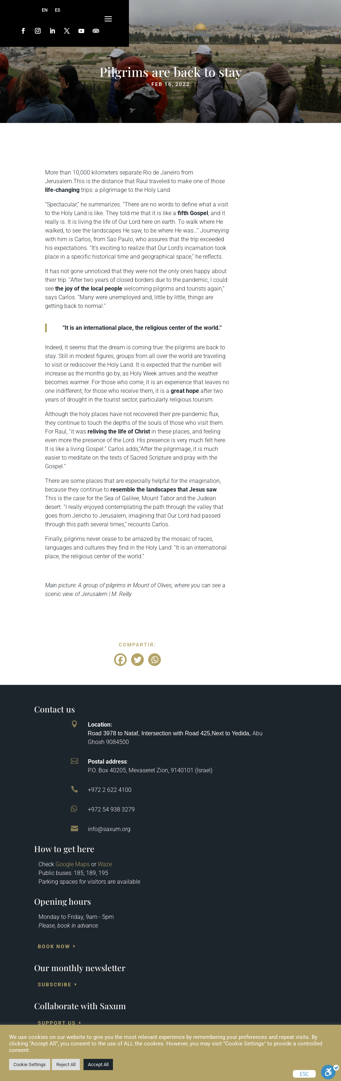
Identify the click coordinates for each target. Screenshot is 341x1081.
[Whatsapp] (154, 659)
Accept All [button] (98, 1064)
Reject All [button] (66, 1064)
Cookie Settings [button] (29, 1064)
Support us (57, 1023)
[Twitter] (137, 659)
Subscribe (55, 984)
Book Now (54, 946)
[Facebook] (120, 659)
